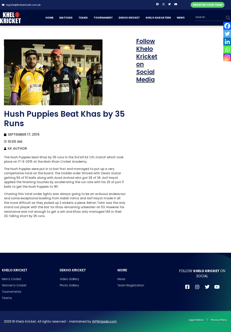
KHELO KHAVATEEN (158, 18)
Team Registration (130, 285)
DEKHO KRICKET (129, 18)
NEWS (181, 18)
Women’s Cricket (14, 285)
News (121, 279)
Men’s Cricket (11, 279)
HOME (49, 18)
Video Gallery (69, 279)
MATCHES (66, 18)
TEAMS (83, 18)
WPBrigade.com (104, 321)
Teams (7, 298)
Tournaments (11, 291)
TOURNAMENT (103, 18)
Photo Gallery (69, 285)
